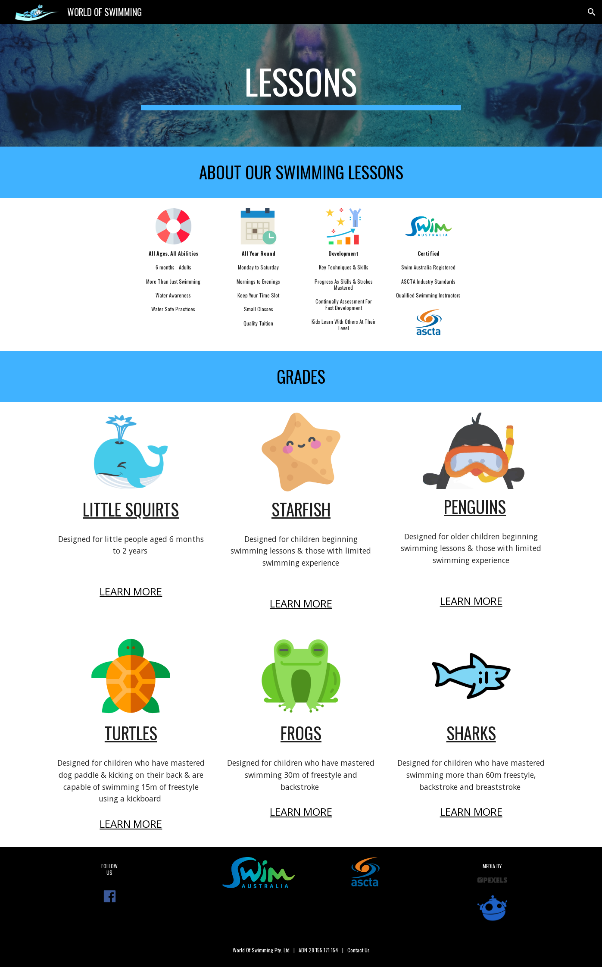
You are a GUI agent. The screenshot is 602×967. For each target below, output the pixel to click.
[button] (591, 12)
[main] (301, 85)
